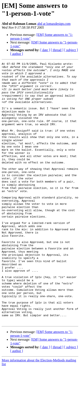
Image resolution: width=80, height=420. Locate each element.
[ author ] (16, 54)
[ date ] (45, 50)
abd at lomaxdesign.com (54, 23)
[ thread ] (57, 50)
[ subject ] (71, 50)
